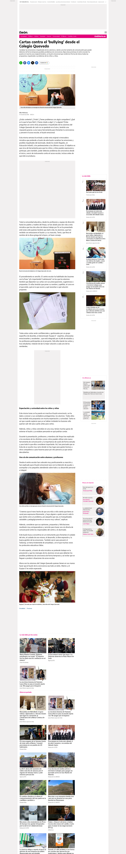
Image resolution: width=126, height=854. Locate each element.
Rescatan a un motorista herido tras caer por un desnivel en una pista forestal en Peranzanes (61, 798)
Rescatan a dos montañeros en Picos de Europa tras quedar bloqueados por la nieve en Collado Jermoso (33, 824)
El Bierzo (63, 36)
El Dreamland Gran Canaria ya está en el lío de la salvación (86, 405)
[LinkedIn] (36, 62)
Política (30, 36)
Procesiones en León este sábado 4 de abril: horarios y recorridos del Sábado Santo (60, 743)
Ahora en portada (25, 692)
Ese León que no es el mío (94, 192)
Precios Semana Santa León (92, 1)
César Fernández (24, 662)
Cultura (36, 36)
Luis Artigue (86, 523)
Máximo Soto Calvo (88, 534)
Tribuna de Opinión (88, 482)
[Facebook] (24, 62)
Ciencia (49, 36)
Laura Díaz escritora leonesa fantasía (63, 1)
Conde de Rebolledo (51, 1)
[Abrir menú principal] (106, 32)
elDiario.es (51, 830)
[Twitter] (32, 62)
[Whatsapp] (20, 62)
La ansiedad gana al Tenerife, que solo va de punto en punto (86, 415)
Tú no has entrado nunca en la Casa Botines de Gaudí (87, 520)
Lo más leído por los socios (28, 635)
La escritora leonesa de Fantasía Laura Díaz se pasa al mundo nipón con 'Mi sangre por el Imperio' (32, 684)
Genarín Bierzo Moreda (81, 1)
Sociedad (42, 36)
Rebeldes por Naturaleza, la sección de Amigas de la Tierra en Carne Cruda (93, 393)
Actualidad (24, 36)
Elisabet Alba (23, 749)
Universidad (56, 36)
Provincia (29, 608)
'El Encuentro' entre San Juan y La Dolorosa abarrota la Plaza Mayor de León (61, 656)
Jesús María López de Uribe (27, 688)
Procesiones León (33, 1)
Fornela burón (73, 1)
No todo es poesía (87, 497)
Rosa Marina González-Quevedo (88, 500)
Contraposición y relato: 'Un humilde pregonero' (88, 530)
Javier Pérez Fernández (86, 512)
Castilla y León (72, 36)
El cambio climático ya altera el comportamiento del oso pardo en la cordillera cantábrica (33, 798)
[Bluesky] (28, 62)
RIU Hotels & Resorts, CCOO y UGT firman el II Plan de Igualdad (86, 385)
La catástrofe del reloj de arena (87, 508)
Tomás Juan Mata (90, 195)
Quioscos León (101, 1)
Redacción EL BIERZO (54, 777)
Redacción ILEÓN (52, 747)
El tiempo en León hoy (42, 1)
